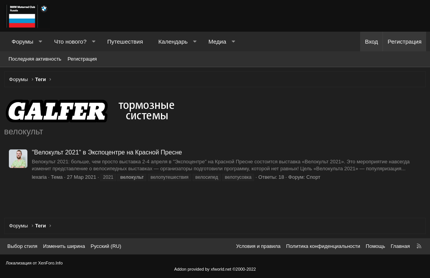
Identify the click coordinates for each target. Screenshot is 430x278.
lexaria (41, 178)
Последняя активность (34, 59)
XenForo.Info (50, 263)
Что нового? (70, 41)
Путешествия (125, 41)
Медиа (217, 41)
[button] (40, 41)
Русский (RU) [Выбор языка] (106, 246)
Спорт (315, 178)
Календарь (173, 41)
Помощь (375, 246)
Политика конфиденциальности (323, 246)
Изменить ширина (64, 246)
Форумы (22, 41)
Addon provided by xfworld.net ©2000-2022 (215, 269)
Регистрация (82, 59)
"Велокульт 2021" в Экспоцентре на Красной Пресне (109, 154)
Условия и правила (258, 246)
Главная (400, 246)
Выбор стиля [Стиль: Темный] (22, 246)
